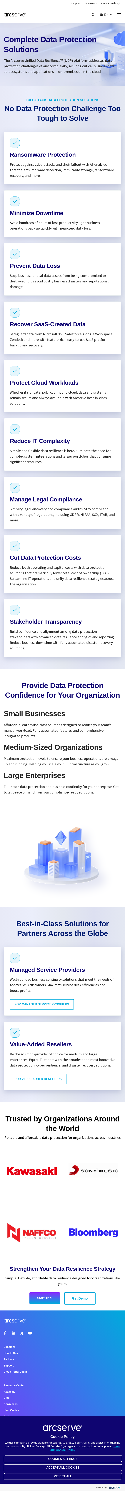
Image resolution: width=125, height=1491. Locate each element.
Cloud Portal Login (111, 3)
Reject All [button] (63, 1476)
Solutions (10, 1346)
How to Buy (11, 1353)
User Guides (11, 1410)
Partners (9, 1359)
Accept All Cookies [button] (62, 1467)
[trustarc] (114, 1487)
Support (75, 3)
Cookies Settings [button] (62, 1458)
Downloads (91, 3)
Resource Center (14, 1385)
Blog (6, 1397)
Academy (9, 1391)
